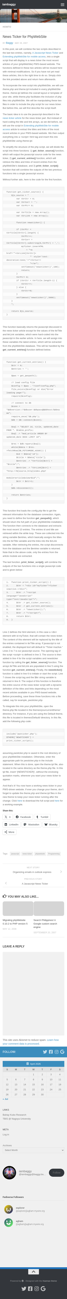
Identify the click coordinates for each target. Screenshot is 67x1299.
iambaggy (9, 4)
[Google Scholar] (62, 1052)
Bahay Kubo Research (14, 1114)
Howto (7, 27)
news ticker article (12, 118)
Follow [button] (56, 1172)
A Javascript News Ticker (45, 52)
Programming (53, 854)
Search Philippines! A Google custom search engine (45, 924)
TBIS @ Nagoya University (17, 1118)
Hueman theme (50, 1281)
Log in (6, 1134)
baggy (9, 42)
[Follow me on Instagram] (56, 1052)
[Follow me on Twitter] (45, 1052)
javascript (15, 854)
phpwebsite (40, 854)
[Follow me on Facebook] (51, 1052)
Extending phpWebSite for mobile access (24, 56)
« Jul (5, 1099)
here (20, 800)
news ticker (27, 854)
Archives (7, 1145)
